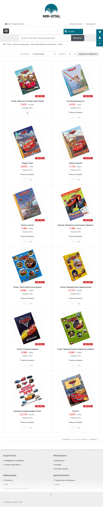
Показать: (62, 54)
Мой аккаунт (60, 461)
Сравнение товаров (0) (88, 54)
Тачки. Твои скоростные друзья (27, 287)
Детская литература (21, 44)
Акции (57, 485)
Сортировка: (25, 54)
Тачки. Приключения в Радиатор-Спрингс (75, 349)
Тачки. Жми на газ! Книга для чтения (27, 101)
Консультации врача (13, 465)
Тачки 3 (75, 411)
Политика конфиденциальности (17, 489)
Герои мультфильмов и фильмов (43, 44)
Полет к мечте (27, 225)
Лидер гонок (27, 163)
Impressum (9, 481)
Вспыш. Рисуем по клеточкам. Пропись (75, 225)
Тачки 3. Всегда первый (27, 349)
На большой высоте (76, 101)
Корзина (58, 465)
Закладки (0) (91, 24)
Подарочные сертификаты (65, 481)
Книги (9, 44)
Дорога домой (75, 163)
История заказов (61, 469)
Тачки (60, 44)
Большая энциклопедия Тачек (27, 411)
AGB (6, 485)
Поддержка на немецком (14, 461)
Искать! (77, 38)
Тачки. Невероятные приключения (75, 287)
